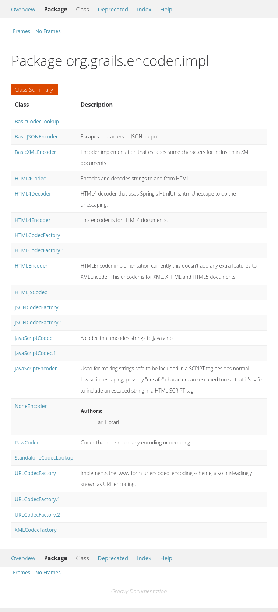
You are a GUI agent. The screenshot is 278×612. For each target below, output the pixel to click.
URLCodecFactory (35, 472)
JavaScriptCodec (33, 337)
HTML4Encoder (32, 220)
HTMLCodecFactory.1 (39, 250)
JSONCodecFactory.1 (39, 322)
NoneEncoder (31, 405)
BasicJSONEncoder (36, 136)
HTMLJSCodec (31, 292)
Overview (23, 9)
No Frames (48, 31)
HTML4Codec (30, 178)
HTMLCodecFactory (37, 235)
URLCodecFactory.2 (37, 514)
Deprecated (113, 9)
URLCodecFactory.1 (37, 499)
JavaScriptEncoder (36, 368)
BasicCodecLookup (37, 121)
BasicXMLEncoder (35, 151)
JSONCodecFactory (36, 307)
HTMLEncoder (31, 265)
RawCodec (27, 442)
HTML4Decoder (33, 193)
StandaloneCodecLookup (44, 457)
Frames (21, 31)
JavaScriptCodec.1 (35, 352)
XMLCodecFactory (36, 529)
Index (144, 9)
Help (166, 9)
